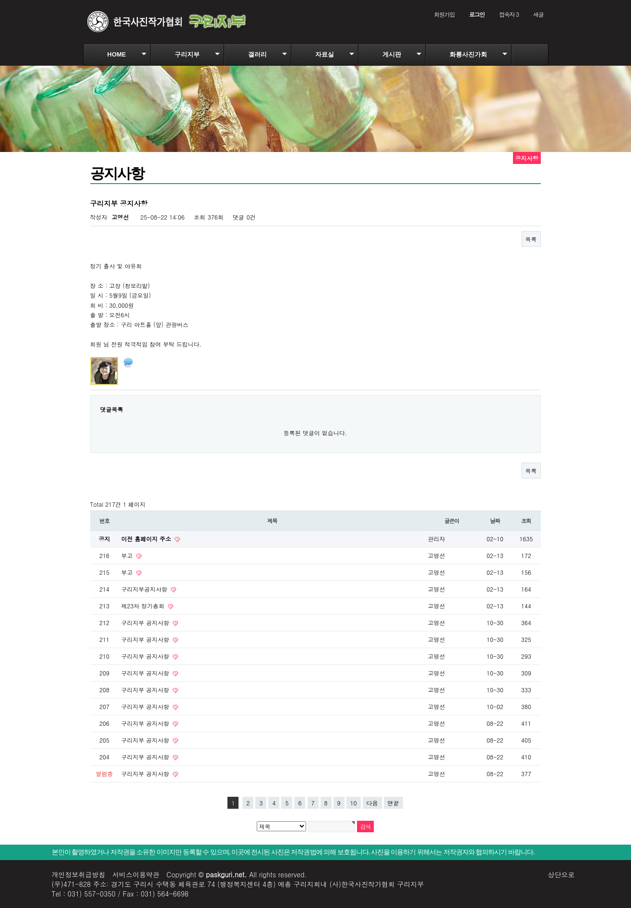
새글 (538, 14)
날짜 (495, 520)
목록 (531, 239)
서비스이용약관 (135, 874)
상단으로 (561, 874)
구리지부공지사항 (145, 589)
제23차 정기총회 (144, 606)
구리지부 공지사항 (146, 622)
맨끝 (393, 803)
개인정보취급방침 (79, 874)
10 (353, 803)
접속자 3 (509, 14)
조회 (526, 520)
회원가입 (444, 14)
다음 (372, 803)
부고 (128, 555)
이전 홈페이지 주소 (147, 539)
